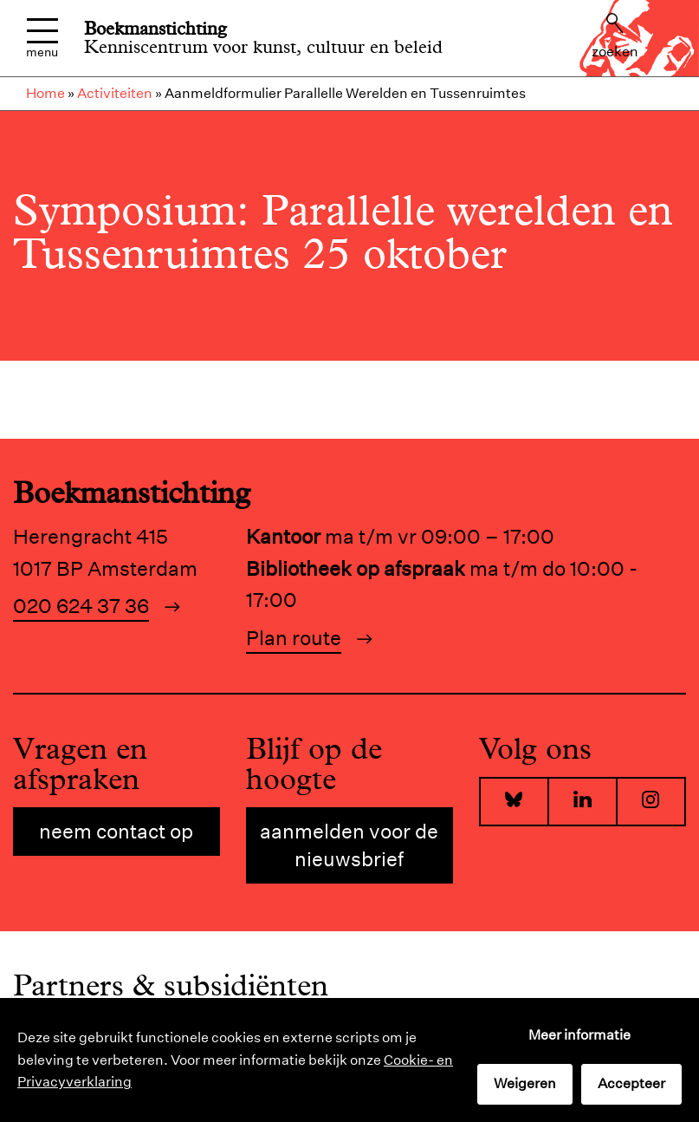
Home (45, 93)
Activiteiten (114, 93)
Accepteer (631, 1083)
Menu (42, 38)
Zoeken (615, 36)
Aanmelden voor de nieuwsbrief (349, 845)
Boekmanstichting (155, 28)
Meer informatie (579, 1035)
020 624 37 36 (81, 605)
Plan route (293, 637)
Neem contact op (116, 831)
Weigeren (525, 1083)
